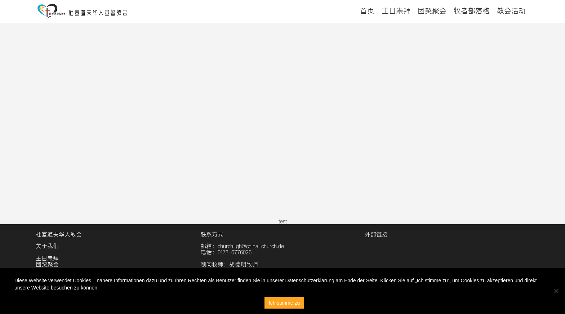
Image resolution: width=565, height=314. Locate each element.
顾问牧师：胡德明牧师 (229, 264)
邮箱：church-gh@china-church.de (242, 246)
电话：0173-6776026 (226, 252)
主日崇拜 (396, 11)
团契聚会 (432, 11)
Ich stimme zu (284, 303)
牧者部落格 (472, 11)
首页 (367, 11)
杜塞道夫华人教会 (59, 234)
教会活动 (511, 11)
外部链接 (376, 234)
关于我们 (47, 246)
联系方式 (211, 234)
